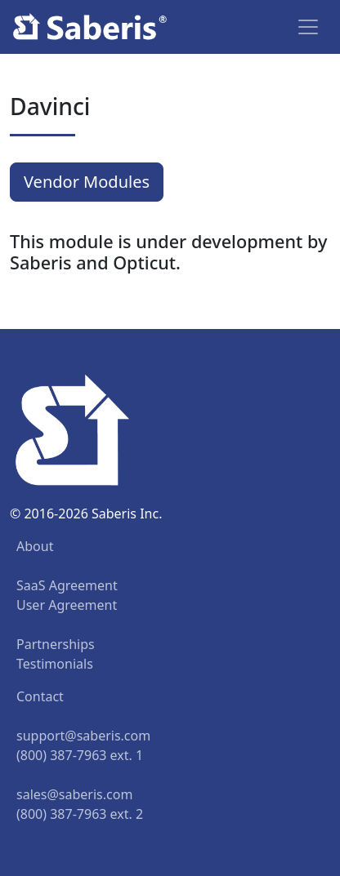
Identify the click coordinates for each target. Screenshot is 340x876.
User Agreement (66, 605)
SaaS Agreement (67, 585)
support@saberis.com (83, 736)
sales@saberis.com (74, 794)
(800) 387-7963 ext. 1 (79, 755)
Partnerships (55, 644)
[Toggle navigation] (308, 26)
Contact (40, 696)
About (34, 546)
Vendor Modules (87, 182)
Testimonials (54, 664)
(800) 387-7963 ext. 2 (79, 814)
